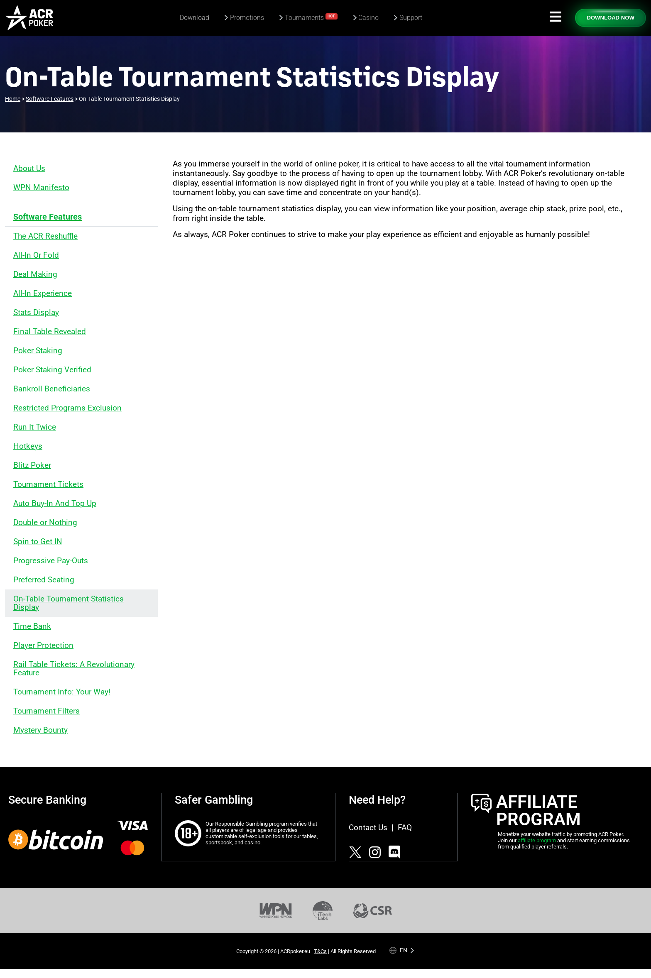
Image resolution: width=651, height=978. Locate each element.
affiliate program (537, 840)
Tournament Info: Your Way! (61, 692)
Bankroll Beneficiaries (51, 389)
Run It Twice (34, 427)
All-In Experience (42, 293)
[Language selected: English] (402, 950)
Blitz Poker (32, 465)
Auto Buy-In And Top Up (54, 503)
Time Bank (32, 626)
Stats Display (36, 312)
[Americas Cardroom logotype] (29, 17)
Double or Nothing (45, 522)
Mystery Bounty (40, 730)
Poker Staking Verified (52, 369)
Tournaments (311, 17)
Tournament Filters (46, 711)
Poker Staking (37, 350)
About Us (29, 168)
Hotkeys (27, 446)
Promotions (247, 18)
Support (410, 18)
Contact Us (368, 827)
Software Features (47, 217)
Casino (368, 18)
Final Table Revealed (49, 331)
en (403, 949)
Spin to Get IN (37, 541)
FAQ (405, 827)
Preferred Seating (43, 579)
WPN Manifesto (41, 187)
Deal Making (35, 274)
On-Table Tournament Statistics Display (68, 603)
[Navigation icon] (555, 16)
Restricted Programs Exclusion (67, 408)
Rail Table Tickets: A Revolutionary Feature (74, 668)
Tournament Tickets (48, 484)
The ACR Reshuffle (45, 236)
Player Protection (43, 645)
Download (194, 18)
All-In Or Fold (36, 255)
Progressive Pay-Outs (50, 560)
